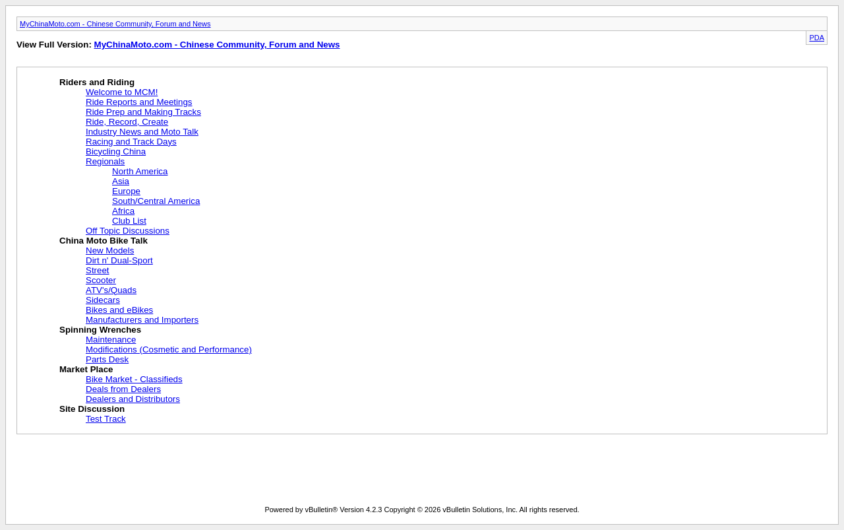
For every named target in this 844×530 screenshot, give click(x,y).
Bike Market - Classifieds (134, 379)
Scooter (101, 280)
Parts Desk (107, 359)
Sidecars (103, 300)
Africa (123, 211)
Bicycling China (116, 151)
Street (97, 270)
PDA (816, 38)
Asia (120, 181)
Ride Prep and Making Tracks (143, 112)
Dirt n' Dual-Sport (119, 260)
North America (139, 171)
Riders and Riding (97, 82)
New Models (110, 250)
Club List (129, 221)
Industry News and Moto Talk (142, 132)
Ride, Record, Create (127, 122)
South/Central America (156, 201)
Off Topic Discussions (127, 231)
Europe (126, 191)
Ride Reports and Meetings (139, 102)
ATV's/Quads (111, 290)
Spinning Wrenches (100, 330)
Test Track (106, 419)
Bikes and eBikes (119, 310)
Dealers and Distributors (133, 399)
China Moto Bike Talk (103, 241)
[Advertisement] (256, 472)
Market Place (86, 369)
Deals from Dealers (123, 389)
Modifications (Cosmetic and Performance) (169, 349)
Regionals (105, 161)
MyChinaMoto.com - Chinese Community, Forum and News (115, 24)
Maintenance (111, 340)
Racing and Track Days (131, 142)
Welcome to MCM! (122, 92)
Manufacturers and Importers (142, 320)
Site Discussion (92, 409)
